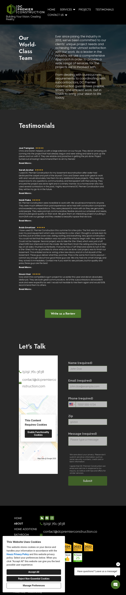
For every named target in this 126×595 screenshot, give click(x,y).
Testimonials (104, 9)
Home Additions (25, 529)
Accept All (33, 572)
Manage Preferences (34, 585)
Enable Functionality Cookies (38, 433)
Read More (25, 163)
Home (51, 9)
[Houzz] (42, 518)
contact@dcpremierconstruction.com (39, 383)
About (18, 524)
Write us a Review (63, 313)
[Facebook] (47, 518)
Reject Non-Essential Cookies (33, 578)
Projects (85, 9)
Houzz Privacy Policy (18, 554)
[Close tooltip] (118, 564)
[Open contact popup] (115, 584)
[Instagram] (52, 518)
